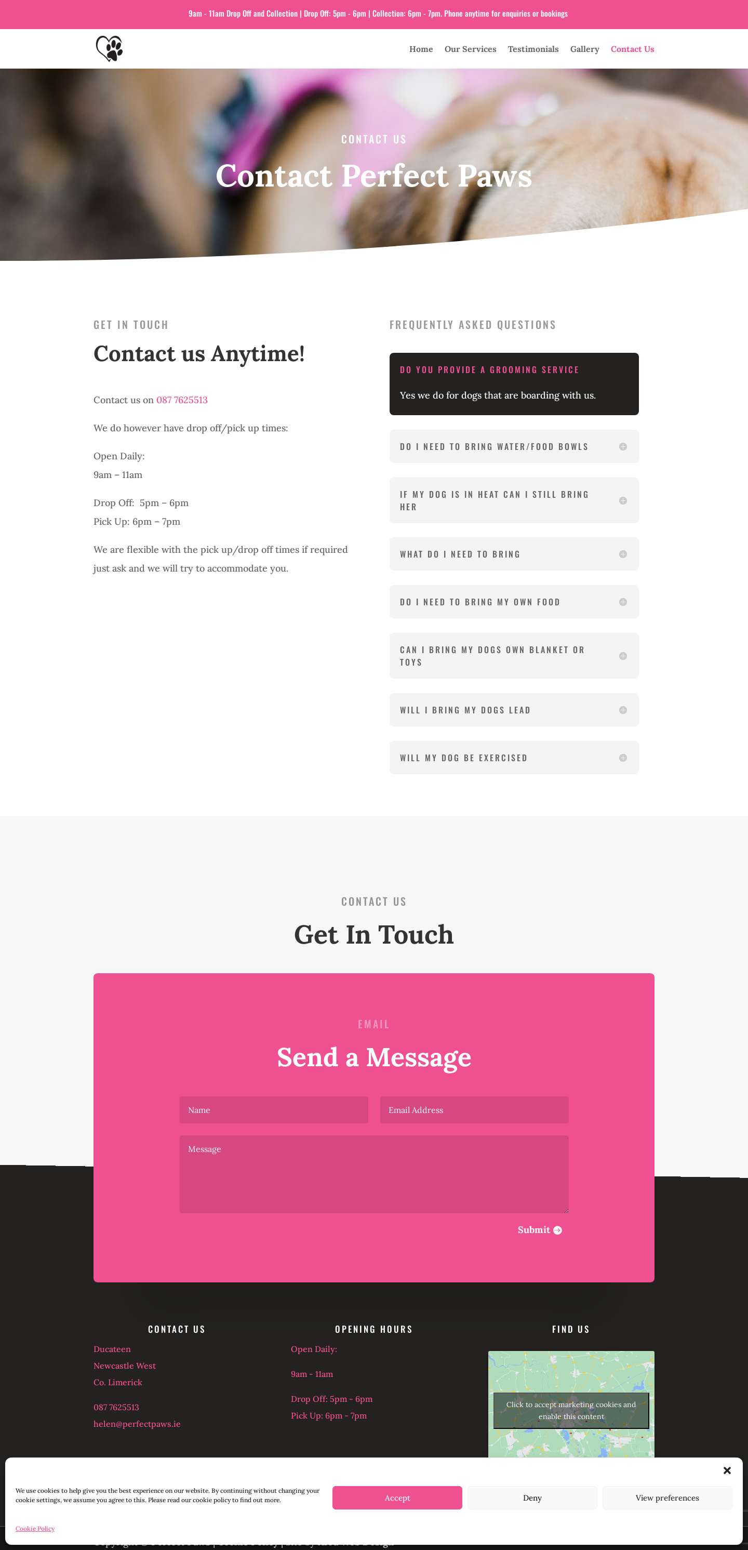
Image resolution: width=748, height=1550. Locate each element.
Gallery (584, 49)
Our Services (471, 49)
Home (421, 49)
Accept (397, 1498)
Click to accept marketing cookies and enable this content (571, 1410)
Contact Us (632, 49)
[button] (727, 1470)
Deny (532, 1498)
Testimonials (533, 49)
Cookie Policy (35, 1528)
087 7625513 (182, 400)
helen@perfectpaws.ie (137, 1424)
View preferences (667, 1498)
